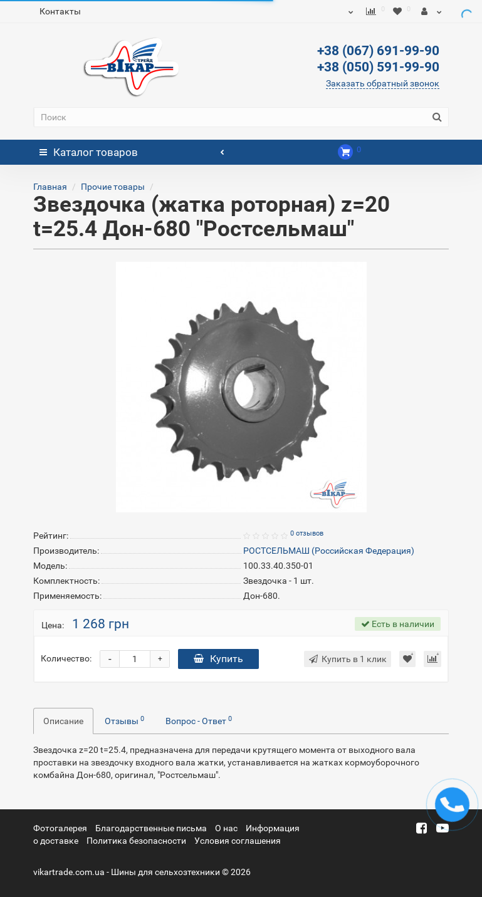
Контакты (60, 11)
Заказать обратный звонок (382, 83)
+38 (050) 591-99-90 (378, 67)
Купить (218, 659)
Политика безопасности (136, 841)
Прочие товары (113, 187)
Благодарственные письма (151, 828)
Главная (50, 187)
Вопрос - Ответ (198, 720)
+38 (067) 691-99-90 (378, 50)
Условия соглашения (237, 841)
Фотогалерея (60, 828)
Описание (63, 721)
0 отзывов (306, 533)
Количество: (66, 658)
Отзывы (124, 720)
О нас (226, 828)
